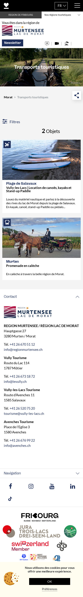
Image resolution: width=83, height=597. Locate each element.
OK (49, 581)
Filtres (11, 121)
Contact (10, 296)
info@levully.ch (15, 381)
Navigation (12, 473)
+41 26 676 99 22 (22, 440)
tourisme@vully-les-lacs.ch (24, 413)
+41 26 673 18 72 (22, 376)
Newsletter (12, 43)
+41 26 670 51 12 (22, 344)
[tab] (41, 296)
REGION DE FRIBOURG (20, 15)
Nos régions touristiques (57, 15)
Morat (8, 97)
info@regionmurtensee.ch (23, 349)
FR (60, 6)
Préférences (49, 589)
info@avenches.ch (17, 445)
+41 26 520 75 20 (22, 408)
